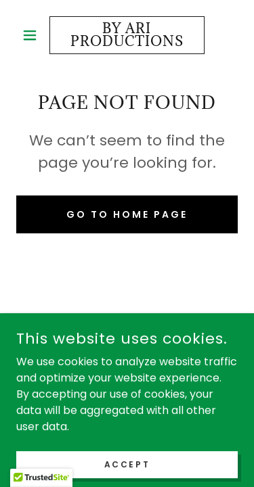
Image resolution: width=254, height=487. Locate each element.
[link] (127, 35)
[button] (32, 35)
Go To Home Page (127, 214)
